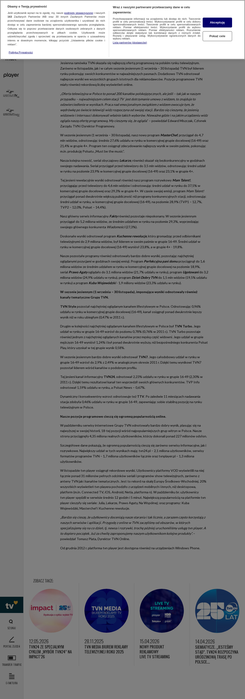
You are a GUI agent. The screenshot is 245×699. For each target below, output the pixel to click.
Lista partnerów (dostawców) (130, 42)
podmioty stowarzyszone (78, 13)
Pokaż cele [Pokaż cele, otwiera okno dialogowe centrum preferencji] (217, 36)
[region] (122, 29)
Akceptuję (217, 22)
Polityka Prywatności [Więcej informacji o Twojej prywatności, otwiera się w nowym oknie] (21, 52)
